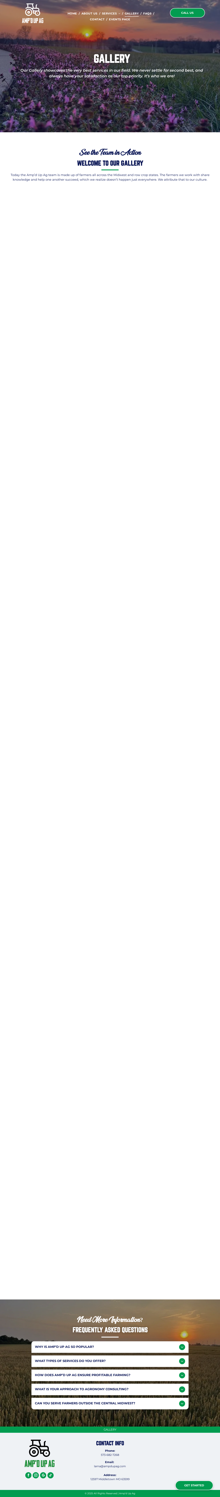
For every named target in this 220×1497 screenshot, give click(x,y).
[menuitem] (73, 14)
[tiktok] (50, 1475)
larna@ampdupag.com (110, 1466)
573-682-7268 (110, 1455)
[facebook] (28, 1475)
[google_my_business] (43, 1475)
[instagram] (36, 1475)
